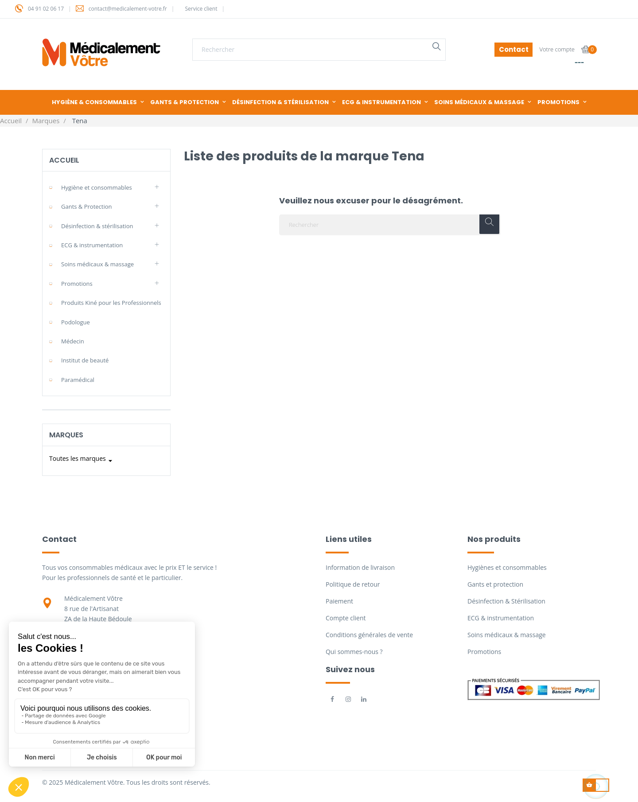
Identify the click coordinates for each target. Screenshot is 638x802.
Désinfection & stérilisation (97, 226)
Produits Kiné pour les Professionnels (111, 303)
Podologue (75, 322)
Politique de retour (353, 584)
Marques (66, 435)
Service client (201, 8)
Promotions (77, 284)
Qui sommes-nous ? (354, 651)
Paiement (339, 601)
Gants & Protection (86, 206)
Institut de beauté (85, 360)
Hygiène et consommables (96, 187)
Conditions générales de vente (369, 635)
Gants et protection (495, 584)
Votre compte (557, 49)
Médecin (72, 341)
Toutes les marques (82, 461)
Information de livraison (360, 567)
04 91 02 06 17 (46, 8)
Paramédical (77, 380)
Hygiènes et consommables (507, 567)
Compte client (346, 618)
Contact (514, 49)
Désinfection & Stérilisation (506, 601)
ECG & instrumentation (92, 245)
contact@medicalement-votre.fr (128, 8)
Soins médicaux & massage (97, 264)
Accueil (64, 160)
